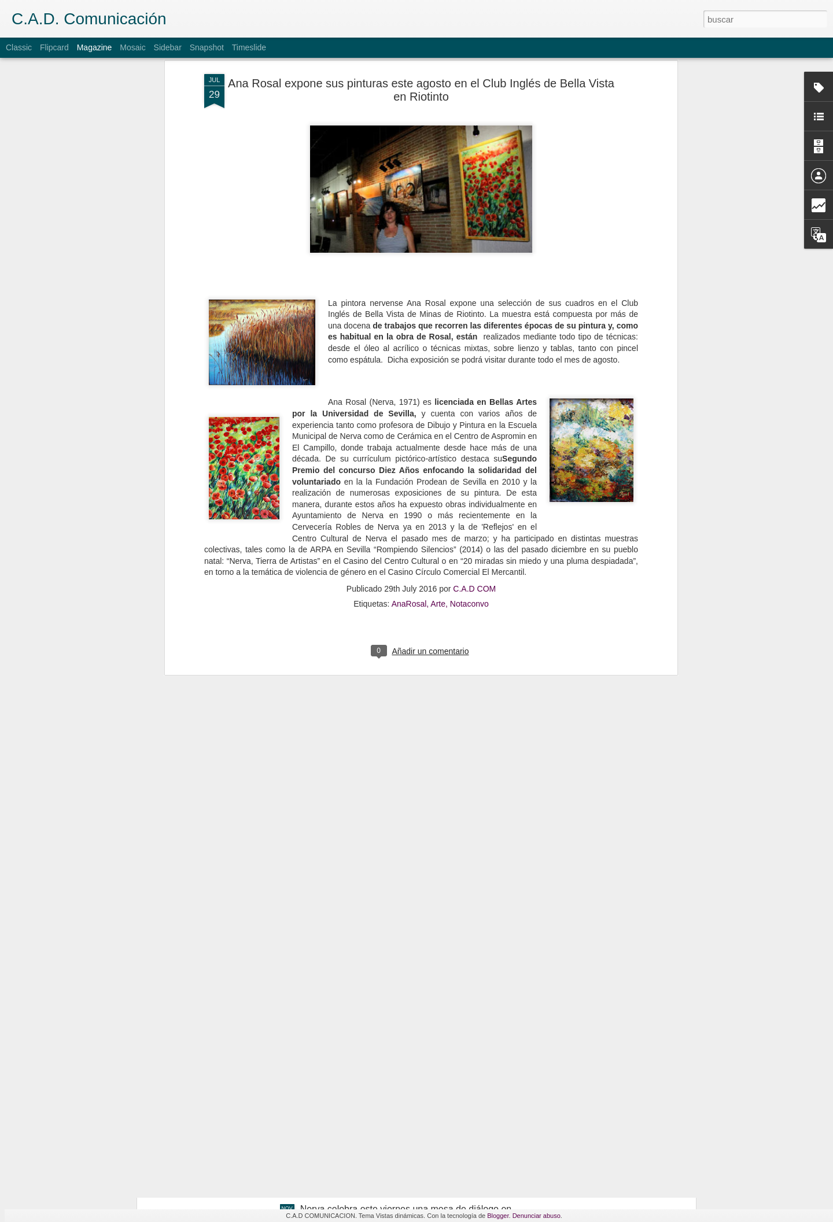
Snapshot (207, 47)
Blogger (497, 1215)
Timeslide (249, 47)
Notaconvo (469, 497)
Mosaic (132, 47)
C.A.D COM (474, 482)
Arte (437, 497)
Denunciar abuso (537, 1215)
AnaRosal (409, 497)
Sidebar (168, 47)
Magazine (94, 47)
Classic (19, 47)
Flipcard (54, 47)
